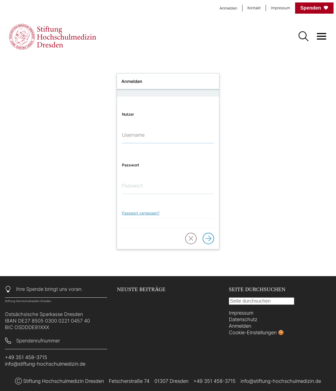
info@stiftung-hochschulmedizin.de (45, 364)
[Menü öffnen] (321, 36)
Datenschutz (243, 319)
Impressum (280, 7)
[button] (191, 238)
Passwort (130, 165)
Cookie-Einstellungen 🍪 (256, 332)
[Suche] (303, 37)
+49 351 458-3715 (26, 357)
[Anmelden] (208, 238)
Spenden (314, 8)
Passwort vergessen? (141, 213)
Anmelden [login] (228, 8)
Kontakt (254, 7)
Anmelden (240, 326)
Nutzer (128, 114)
